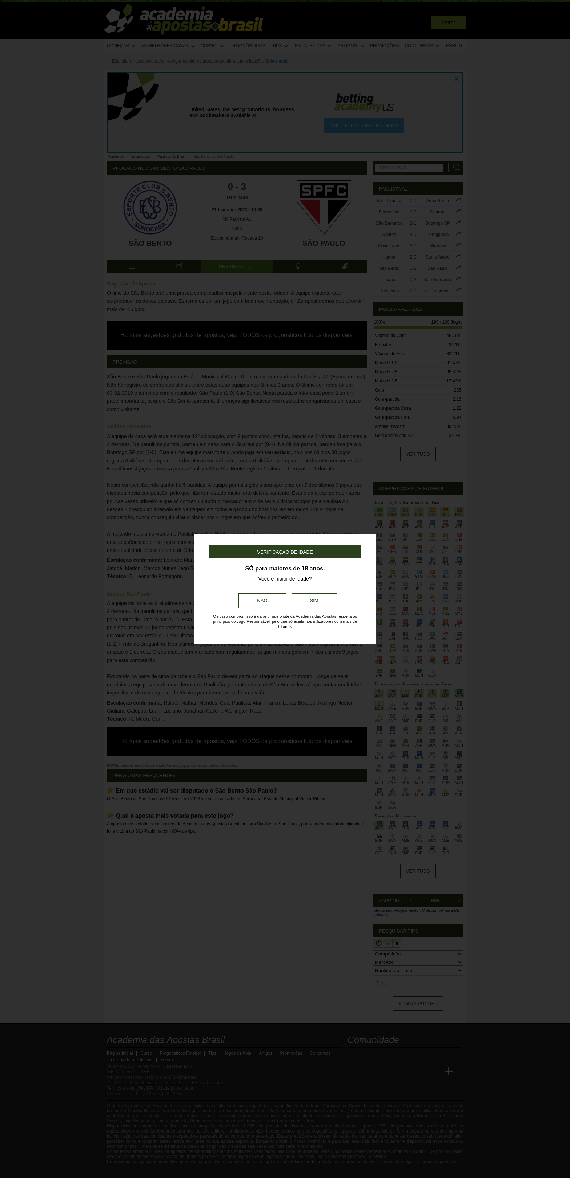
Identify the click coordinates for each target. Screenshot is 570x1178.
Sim (314, 600)
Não (262, 600)
